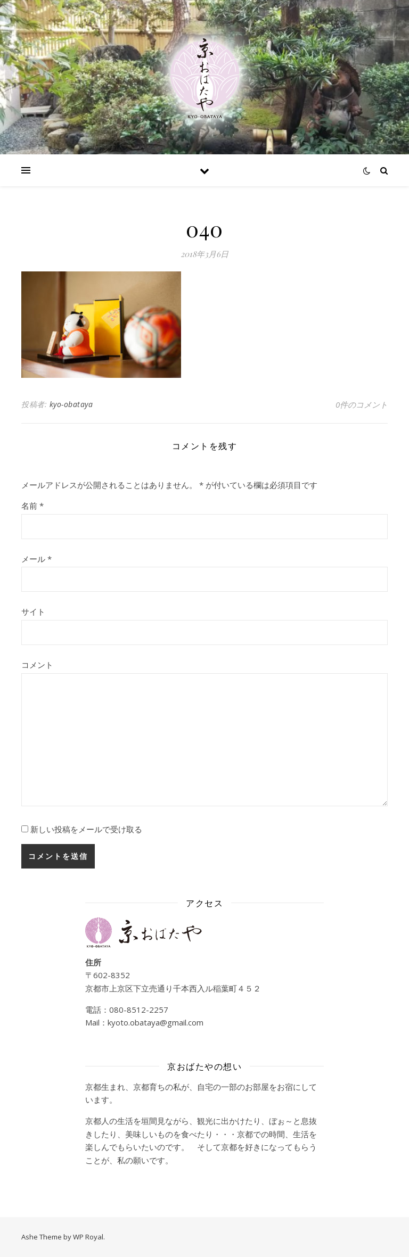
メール (36, 558)
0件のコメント (362, 404)
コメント (37, 664)
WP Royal (88, 1237)
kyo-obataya (71, 404)
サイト (33, 611)
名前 (32, 505)
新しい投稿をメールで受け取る (86, 829)
